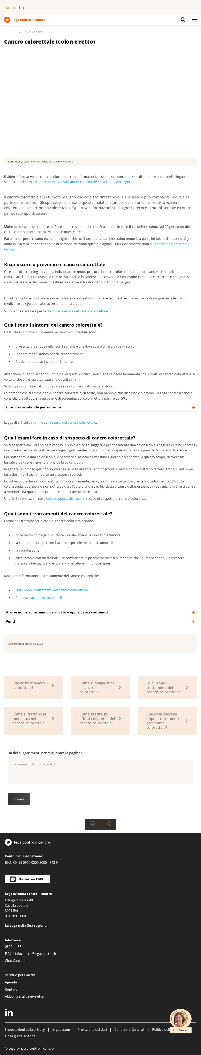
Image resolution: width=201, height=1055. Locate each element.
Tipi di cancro (32, 32)
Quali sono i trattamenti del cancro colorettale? (51, 590)
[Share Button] (108, 824)
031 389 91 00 (15, 916)
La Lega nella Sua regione (25, 925)
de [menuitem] (8, 8)
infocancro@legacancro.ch (35, 953)
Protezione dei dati (92, 1029)
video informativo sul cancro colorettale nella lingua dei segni (82, 182)
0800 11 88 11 (15, 946)
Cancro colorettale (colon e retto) (49, 41)
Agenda (11, 982)
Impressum (61, 1029)
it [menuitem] (23, 8)
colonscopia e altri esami (65, 498)
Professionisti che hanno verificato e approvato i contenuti (57, 612)
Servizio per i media (20, 975)
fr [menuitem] (15, 8)
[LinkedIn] (9, 1013)
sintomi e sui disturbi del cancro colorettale (62, 422)
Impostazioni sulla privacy (25, 1029)
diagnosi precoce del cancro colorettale (77, 311)
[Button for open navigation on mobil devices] (194, 20)
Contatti (11, 989)
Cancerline (21, 960)
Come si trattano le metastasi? (38, 597)
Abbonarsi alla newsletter (25, 996)
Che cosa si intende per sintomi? (33, 407)
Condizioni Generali (129, 1029)
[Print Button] (92, 824)
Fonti (10, 621)
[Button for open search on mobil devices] (183, 20)
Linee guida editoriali (21, 1036)
